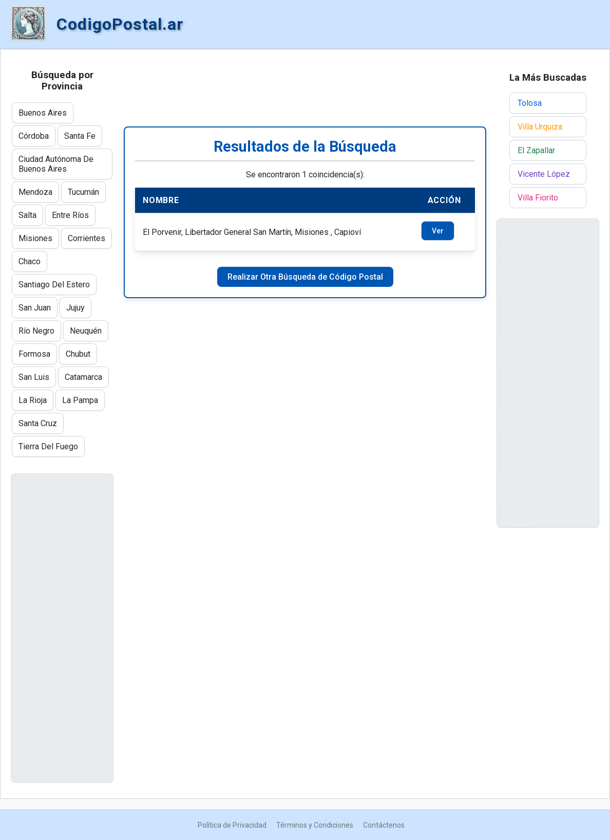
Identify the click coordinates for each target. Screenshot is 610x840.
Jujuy (75, 308)
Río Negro (36, 331)
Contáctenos (384, 825)
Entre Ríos (70, 215)
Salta (27, 215)
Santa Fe (80, 136)
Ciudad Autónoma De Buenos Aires (55, 164)
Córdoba (33, 136)
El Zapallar (536, 150)
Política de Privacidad (232, 825)
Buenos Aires (42, 113)
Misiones (35, 238)
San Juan (34, 308)
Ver (438, 231)
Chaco (29, 261)
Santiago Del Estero (54, 284)
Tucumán (83, 192)
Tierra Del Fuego (48, 446)
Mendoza (35, 192)
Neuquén (86, 331)
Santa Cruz (37, 423)
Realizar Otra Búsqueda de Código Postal (305, 277)
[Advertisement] (305, 88)
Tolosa (530, 103)
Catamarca (83, 377)
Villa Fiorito (538, 198)
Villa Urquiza (540, 127)
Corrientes (86, 238)
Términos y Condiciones (314, 825)
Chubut (78, 354)
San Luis (33, 377)
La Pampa (80, 400)
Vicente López (544, 174)
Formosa (34, 354)
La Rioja (32, 400)
